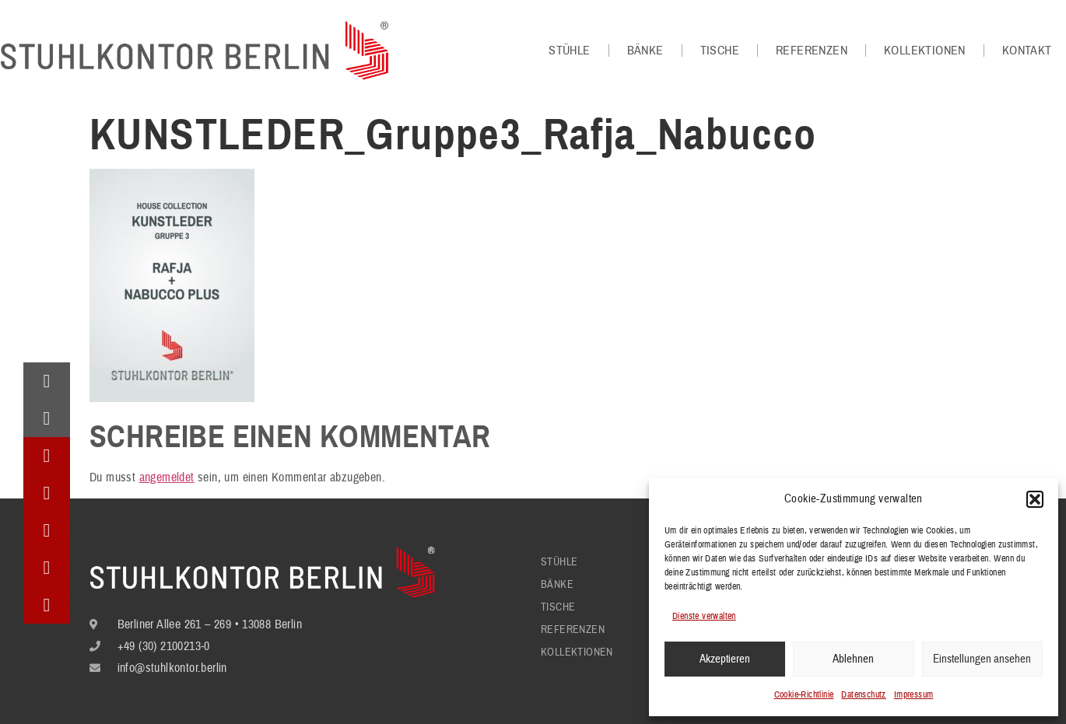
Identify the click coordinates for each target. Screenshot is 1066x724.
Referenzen (811, 50)
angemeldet (167, 477)
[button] (1035, 499)
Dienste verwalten (704, 616)
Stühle (569, 50)
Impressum (914, 695)
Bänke (645, 50)
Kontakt (1027, 50)
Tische (719, 50)
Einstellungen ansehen (982, 659)
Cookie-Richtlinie (804, 695)
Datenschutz (863, 695)
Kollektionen (925, 50)
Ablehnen (853, 659)
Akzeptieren (725, 659)
